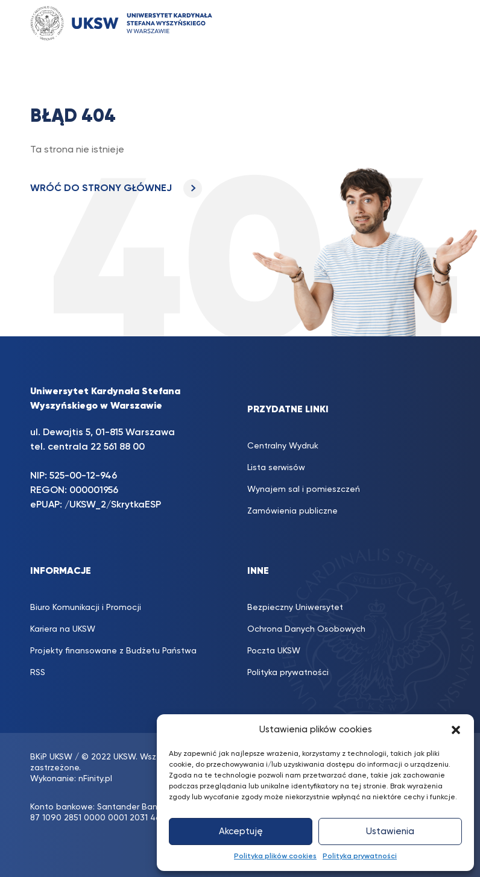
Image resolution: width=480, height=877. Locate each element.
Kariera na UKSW (62, 629)
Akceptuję (241, 831)
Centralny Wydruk (282, 446)
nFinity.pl (95, 779)
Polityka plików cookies (275, 856)
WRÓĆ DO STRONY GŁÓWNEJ (116, 188)
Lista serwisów (276, 468)
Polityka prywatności (360, 856)
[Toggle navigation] (429, 23)
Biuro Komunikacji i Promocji (85, 607)
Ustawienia (390, 831)
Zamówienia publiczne (292, 511)
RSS (37, 672)
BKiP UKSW (51, 757)
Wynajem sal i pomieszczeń (303, 489)
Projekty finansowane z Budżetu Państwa (113, 651)
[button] (456, 730)
